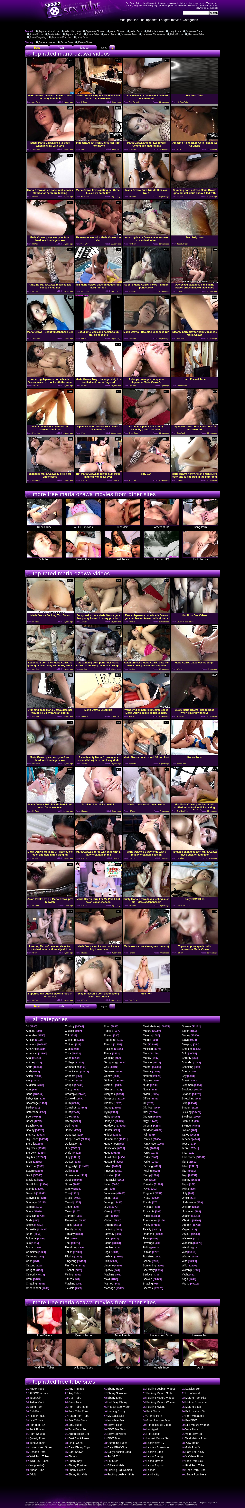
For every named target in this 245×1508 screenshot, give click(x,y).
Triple (185, 1184)
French (108, 1044)
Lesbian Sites (154, 1451)
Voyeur (186, 1233)
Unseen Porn (200, 1334)
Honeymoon (111, 1143)
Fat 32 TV (113, 1456)
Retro (146, 1238)
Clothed (69, 1044)
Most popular (129, 20)
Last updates (148, 20)
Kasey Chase (85, 42)
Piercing (148, 1166)
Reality (147, 1229)
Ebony (69, 1188)
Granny (108, 1103)
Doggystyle (72, 1166)
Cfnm (29, 1279)
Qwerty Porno (83, 1334)
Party (146, 1148)
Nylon (146, 1094)
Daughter (70, 1134)
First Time (71, 1265)
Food (107, 1026)
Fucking (109, 1048)
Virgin (185, 1229)
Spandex (187, 1062)
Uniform (187, 1206)
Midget (147, 1039)
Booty (29, 1211)
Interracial (110, 1179)
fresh (61, 47)
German (109, 1071)
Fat (67, 1238)
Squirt (185, 1080)
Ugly (184, 1193)
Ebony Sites (115, 1397)
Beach (30, 1125)
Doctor (69, 1161)
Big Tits (30, 1157)
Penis (146, 1152)
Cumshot (70, 1107)
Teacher (187, 1139)
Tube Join (122, 526)
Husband (109, 1161)
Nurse (146, 1089)
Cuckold (70, 1098)
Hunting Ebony (117, 1411)
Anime (30, 1062)
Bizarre (30, 1170)
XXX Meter (192, 1442)
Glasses (109, 1089)
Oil (144, 1103)
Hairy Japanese (155, 31)
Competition (72, 1066)
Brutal (29, 1233)
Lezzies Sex (192, 1388)
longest (84, 47)
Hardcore (109, 1125)
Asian (29, 1075)
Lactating (109, 1229)
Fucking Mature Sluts (159, 1393)
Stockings (188, 1089)
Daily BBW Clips (117, 1447)
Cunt (68, 1112)
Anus (29, 1066)
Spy (184, 1075)
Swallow (187, 1116)
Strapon (187, 1094)
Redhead (148, 1233)
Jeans (107, 1197)
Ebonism (74, 1456)
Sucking (187, 1112)
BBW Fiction (115, 1424)
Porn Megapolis (194, 1415)
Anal (29, 1057)
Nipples (147, 1080)
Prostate (148, 1206)
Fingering (70, 1261)
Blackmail (32, 1179)
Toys (185, 1175)
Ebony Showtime (118, 1393)
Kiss (106, 1215)
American (32, 1053)
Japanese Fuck (73, 34)
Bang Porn (200, 526)
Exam (68, 1206)
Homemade (111, 1139)
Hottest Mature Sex (158, 1438)
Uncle (185, 1197)
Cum (68, 1103)
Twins (185, 1188)
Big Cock (31, 1148)
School (147, 1261)
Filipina (69, 1256)
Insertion (109, 1175)
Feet (68, 1242)
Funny (108, 1053)
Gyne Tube (75, 1402)
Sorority (186, 1057)
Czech (69, 1121)
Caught (30, 1270)
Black (29, 1175)
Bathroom (32, 1112)
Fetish (68, 1251)
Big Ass (30, 1134)
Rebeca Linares (47, 42)
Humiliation (111, 1157)
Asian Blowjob (117, 31)
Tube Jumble (122, 1334)
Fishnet (69, 1270)
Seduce (147, 1274)
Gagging (109, 1057)
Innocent (109, 1170)
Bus (28, 1242)
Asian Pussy (36, 34)
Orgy (146, 1121)
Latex (107, 1238)
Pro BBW (191, 1420)
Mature (147, 1030)
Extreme (70, 1215)
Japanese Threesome (153, 34)
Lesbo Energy (154, 1456)
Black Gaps (76, 1442)
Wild (184, 1265)
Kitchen (108, 1220)
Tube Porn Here (196, 1474)
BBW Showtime (117, 1433)
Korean (108, 1224)
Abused (30, 1030)
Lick (106, 1261)
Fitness (69, 1279)
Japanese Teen (129, 34)
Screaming (149, 1265)
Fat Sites (113, 1460)
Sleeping (187, 1044)
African (30, 1039)
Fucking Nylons (155, 1406)
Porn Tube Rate (78, 1406)
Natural (147, 1075)
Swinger (187, 1125)
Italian (107, 1184)
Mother (147, 1066)
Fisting (69, 1274)
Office (146, 1098)
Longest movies (170, 20)
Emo (68, 1193)
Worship (187, 1270)
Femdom (70, 1247)
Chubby (69, 1026)
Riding (147, 1247)
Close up (70, 1039)
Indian (107, 1166)
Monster (148, 1062)
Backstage (32, 1103)
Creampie (71, 1094)
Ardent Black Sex (79, 1433)
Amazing (31, 1048)
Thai (184, 1152)
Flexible (69, 1288)
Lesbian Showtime (157, 1447)
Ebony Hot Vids (78, 1474)
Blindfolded (33, 1184)
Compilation (72, 1071)
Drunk (68, 1184)
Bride (29, 1220)
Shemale (148, 1288)
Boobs (30, 1206)
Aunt (29, 1089)
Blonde (30, 1188)
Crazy (68, 1089)
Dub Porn (44, 558)
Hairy (107, 1116)
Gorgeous (110, 1098)
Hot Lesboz (153, 1433)
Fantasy (70, 1233)
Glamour (109, 1085)
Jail (106, 1188)
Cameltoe (32, 1251)
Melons (147, 1035)
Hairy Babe (82, 37)
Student (186, 1107)
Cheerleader (33, 1288)
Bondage (31, 1202)
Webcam (187, 1242)
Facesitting (71, 1220)
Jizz (106, 1206)
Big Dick (31, 1152)
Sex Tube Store (78, 1420)
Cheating (31, 1283)
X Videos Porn (194, 1456)
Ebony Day (75, 1460)
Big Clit (30, 1143)
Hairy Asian (175, 31)
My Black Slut (116, 1415)
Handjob (109, 1121)
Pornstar (148, 1184)
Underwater (189, 1202)
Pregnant (148, 1193)
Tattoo (185, 1134)
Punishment (150, 1220)
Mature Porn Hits (195, 1397)
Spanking (187, 1066)
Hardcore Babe (196, 34)
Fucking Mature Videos (160, 1397)
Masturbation (151, 1026)
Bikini (29, 1161)
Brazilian (31, 1215)
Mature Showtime (196, 1402)
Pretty (146, 1197)
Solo (184, 1053)
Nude (146, 1085)
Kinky (107, 1211)
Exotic (68, 1211)
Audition (31, 1085)
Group (108, 1107)
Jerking (108, 1202)
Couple (69, 1085)
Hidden (108, 1134)
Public (146, 1215)
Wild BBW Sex (194, 1433)
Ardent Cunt (161, 526)
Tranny (186, 1179)
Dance (69, 1130)
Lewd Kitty (152, 1474)
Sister (185, 1030)
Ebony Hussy (116, 1388)
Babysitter (32, 1098)
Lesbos (150, 1470)
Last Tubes (122, 558)
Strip (185, 1103)
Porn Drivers (44, 1334)
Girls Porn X (192, 1447)
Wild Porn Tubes (44, 1366)
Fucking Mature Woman (160, 1402)
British (30, 1224)
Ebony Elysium (78, 1465)
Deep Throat (72, 1139)
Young (186, 1283)
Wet (184, 1251)
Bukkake (31, 1238)
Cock (68, 1053)
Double (69, 1179)
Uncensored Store (161, 1334)
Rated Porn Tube (79, 1415)
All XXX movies (83, 526)
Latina (107, 1242)
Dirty (68, 1157)
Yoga (185, 1279)
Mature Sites (193, 1406)
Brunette (31, 1229)
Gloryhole (110, 1094)
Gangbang (110, 1062)
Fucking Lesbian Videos (160, 1388)
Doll (67, 1170)
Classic (69, 1030)
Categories (190, 20)
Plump (147, 1175)
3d (27, 1026)
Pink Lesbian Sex (196, 1411)
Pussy (146, 1224)
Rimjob (147, 1251)
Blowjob (31, 1193)
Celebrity (31, 1274)
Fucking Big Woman (120, 1470)
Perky (146, 1157)
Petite (146, 1161)
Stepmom (188, 1085)
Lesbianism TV (155, 1442)
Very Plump (192, 1429)
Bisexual (31, 1166)
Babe (29, 1094)
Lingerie (109, 1265)
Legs (107, 1251)
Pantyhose (149, 1143)
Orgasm (148, 1116)
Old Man (148, 1107)
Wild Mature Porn (196, 1438)
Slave (185, 1039)
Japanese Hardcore (49, 31)
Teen (185, 1148)
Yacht (185, 1274)
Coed (68, 1057)
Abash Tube (161, 1366)
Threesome (189, 1157)
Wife (184, 1261)
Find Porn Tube (194, 1465)
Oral (145, 1112)
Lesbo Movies (154, 1460)
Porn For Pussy (194, 1451)
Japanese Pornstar (61, 37)
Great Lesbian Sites (158, 1420)
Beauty (30, 1130)
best (37, 47)
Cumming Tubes (117, 1442)
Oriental (148, 1125)
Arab (29, 1071)
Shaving (148, 1283)
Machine (109, 1274)
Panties (147, 1139)
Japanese (110, 1193)
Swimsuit (187, 1121)
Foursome (110, 1039)
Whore (186, 1256)
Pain (145, 1134)
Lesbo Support (155, 1465)
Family (69, 1229)
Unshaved (188, 1211)
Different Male (116, 1465)
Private (147, 1202)
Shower (186, 1026)
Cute (68, 1116)
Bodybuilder (33, 1197)
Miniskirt (148, 1048)
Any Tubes (75, 1393)
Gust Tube (75, 1397)
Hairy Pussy (176, 34)
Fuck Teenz (153, 1411)
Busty (29, 1247)
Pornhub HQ (161, 558)
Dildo (68, 1152)
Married (108, 1283)
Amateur (31, 1044)
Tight (185, 1161)
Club (68, 1048)
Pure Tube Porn (78, 1411)
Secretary (149, 1270)
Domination (72, 1175)
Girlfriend (109, 1080)
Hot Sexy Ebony (117, 1402)
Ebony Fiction (77, 1470)
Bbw (28, 1116)
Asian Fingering (38, 37)
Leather (108, 1247)
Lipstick (108, 1270)
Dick (67, 1148)
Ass (28, 1080)
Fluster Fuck (83, 558)
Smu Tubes (75, 1424)
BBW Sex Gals (117, 1429)
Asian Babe (93, 34)
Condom (70, 1075)
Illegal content (191, 1505)
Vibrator (187, 1220)
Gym (107, 1112)
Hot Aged (152, 1429)
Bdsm (29, 1121)
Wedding (187, 1247)
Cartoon (31, 1256)
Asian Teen (110, 34)
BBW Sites (114, 1438)
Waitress (187, 1238)
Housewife (110, 1148)
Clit (67, 1035)
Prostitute (149, 1211)
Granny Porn (154, 1415)
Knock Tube (44, 526)
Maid (107, 1279)
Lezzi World (192, 1393)
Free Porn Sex (194, 1460)
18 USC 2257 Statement (173, 1505)
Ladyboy (109, 1233)
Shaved (147, 1279)
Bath (29, 1107)
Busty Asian (54, 34)
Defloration (71, 1143)
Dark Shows (76, 1451)
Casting (30, 1265)
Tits (184, 1170)
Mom (146, 1053)
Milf (145, 1044)
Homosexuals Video (158, 1424)
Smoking (187, 1048)
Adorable (31, 1035)
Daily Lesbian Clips (119, 1451)
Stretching (188, 1098)
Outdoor (148, 1130)
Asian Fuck (136, 31)
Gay (106, 1066)
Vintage (186, 1224)
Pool (145, 1179)
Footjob (108, 1030)
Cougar (69, 1080)
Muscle (147, 1071)
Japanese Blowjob (95, 31)
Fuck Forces (200, 558)
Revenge (148, 1242)
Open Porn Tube (195, 1470)
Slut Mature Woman (197, 1424)
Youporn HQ (122, 1366)
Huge (107, 1152)
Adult (200, 1366)
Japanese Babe (194, 31)
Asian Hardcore (72, 31)
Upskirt (186, 1215)
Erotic (68, 1197)
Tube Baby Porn (78, 1429)
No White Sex (116, 1420)
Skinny (186, 1035)
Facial (68, 1224)
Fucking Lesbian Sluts (121, 1474)
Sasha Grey (67, 42)
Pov (145, 1188)
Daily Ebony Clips (79, 1447)
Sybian (186, 1130)
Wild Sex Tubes (83, 1366)
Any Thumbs (76, 1388)
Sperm (186, 1071)
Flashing (70, 1283)
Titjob (185, 1166)
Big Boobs (32, 1139)
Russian (148, 1256)
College (69, 1062)
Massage (109, 1288)
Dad (67, 1125)
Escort (69, 1202)
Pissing (147, 1170)
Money (147, 1057)
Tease (185, 1143)
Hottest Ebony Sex (119, 1406)
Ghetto (108, 1075)
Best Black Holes (79, 1438)
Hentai (108, 1130)
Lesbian (109, 1256)
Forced (108, 1035)
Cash (29, 1261)
